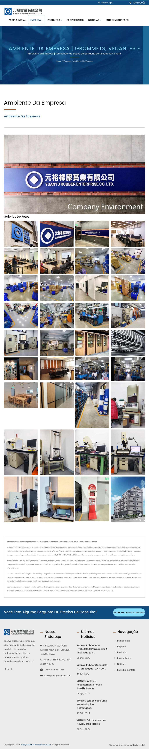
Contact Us (108, 590)
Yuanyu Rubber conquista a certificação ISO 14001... (92, 666)
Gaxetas (46, 590)
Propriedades (75, 20)
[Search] (114, 2)
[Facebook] (5, 669)
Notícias (94, 20)
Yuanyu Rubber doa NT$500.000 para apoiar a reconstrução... (92, 648)
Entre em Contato (117, 20)
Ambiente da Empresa (83, 61)
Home (58, 61)
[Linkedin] (12, 669)
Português (139, 3)
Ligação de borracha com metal (127, 587)
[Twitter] (8, 669)
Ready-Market (138, 744)
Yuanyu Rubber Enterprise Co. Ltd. (36, 744)
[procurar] (99, 2)
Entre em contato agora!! (129, 612)
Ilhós (52, 590)
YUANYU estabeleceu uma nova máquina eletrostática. (92, 704)
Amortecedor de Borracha (32, 590)
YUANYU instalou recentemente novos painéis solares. (89, 684)
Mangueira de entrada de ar (103, 587)
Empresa (36, 20)
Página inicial (17, 20)
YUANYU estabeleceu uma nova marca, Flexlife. (92, 721)
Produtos (54, 20)
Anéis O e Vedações (62, 590)
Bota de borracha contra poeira (80, 587)
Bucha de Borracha (14, 590)
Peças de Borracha (77, 590)
